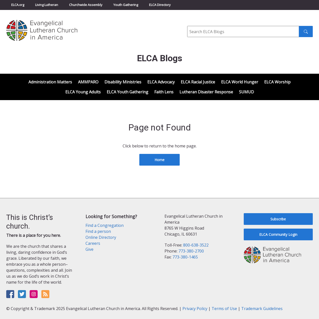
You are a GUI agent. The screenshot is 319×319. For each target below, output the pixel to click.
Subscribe (278, 219)
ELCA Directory (160, 4)
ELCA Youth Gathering (127, 92)
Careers (92, 243)
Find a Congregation (104, 225)
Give (89, 249)
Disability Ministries (122, 82)
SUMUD (246, 92)
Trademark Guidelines (262, 308)
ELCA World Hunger (239, 82)
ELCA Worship (277, 82)
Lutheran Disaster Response (206, 92)
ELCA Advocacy (161, 82)
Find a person (98, 231)
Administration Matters (50, 82)
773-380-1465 (185, 257)
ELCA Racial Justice (198, 82)
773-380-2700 (191, 251)
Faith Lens (163, 92)
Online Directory (100, 237)
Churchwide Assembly (85, 4)
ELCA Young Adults (83, 92)
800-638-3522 (196, 245)
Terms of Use (224, 308)
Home (159, 159)
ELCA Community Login (278, 234)
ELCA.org (17, 4)
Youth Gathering (125, 4)
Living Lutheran (46, 4)
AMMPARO (88, 82)
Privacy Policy (194, 308)
